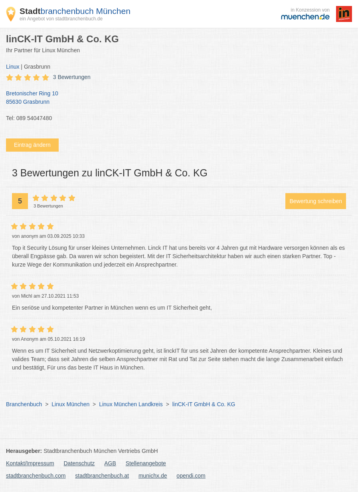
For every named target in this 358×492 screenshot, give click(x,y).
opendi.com (190, 475)
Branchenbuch (24, 404)
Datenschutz (79, 463)
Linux (12, 66)
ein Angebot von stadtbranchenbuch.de (61, 19)
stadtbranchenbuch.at (102, 475)
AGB (110, 463)
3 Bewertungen (72, 77)
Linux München (70, 404)
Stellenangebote (146, 463)
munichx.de (152, 475)
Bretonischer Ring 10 (175, 98)
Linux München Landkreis (131, 404)
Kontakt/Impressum (30, 463)
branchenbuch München (75, 11)
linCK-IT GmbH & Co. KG (203, 404)
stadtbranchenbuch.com (35, 475)
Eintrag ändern (32, 145)
